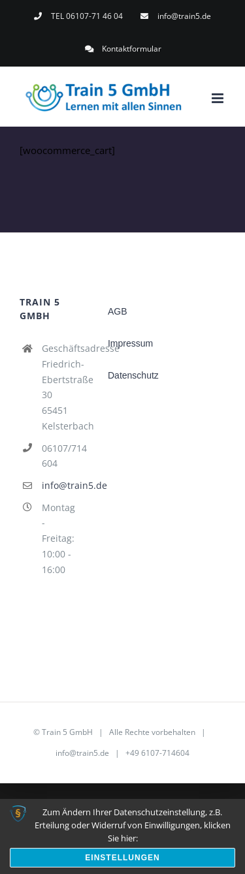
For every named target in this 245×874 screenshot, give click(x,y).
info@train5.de (58, 485)
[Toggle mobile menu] (218, 98)
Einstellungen (122, 857)
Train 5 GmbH (67, 732)
